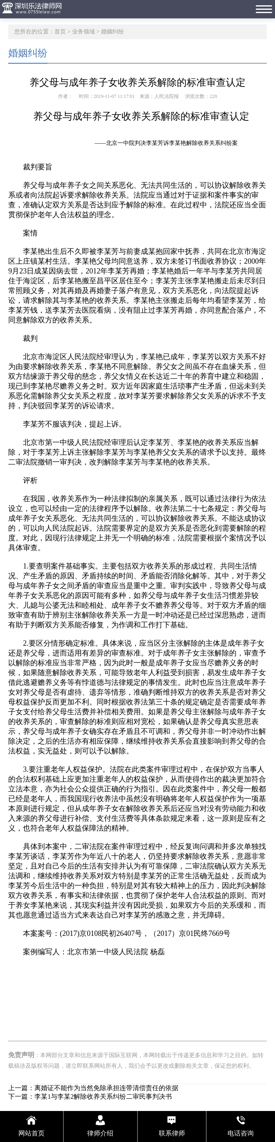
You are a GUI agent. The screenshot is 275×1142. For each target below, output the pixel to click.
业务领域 (83, 32)
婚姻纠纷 (112, 32)
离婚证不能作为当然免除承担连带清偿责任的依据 (106, 1087)
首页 (60, 32)
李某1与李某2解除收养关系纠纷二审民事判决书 (103, 1096)
